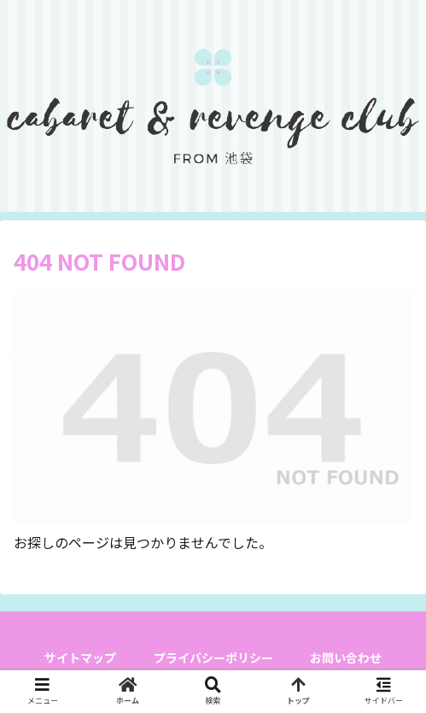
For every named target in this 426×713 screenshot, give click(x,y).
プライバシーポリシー (213, 657)
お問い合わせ (346, 657)
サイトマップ (80, 657)
